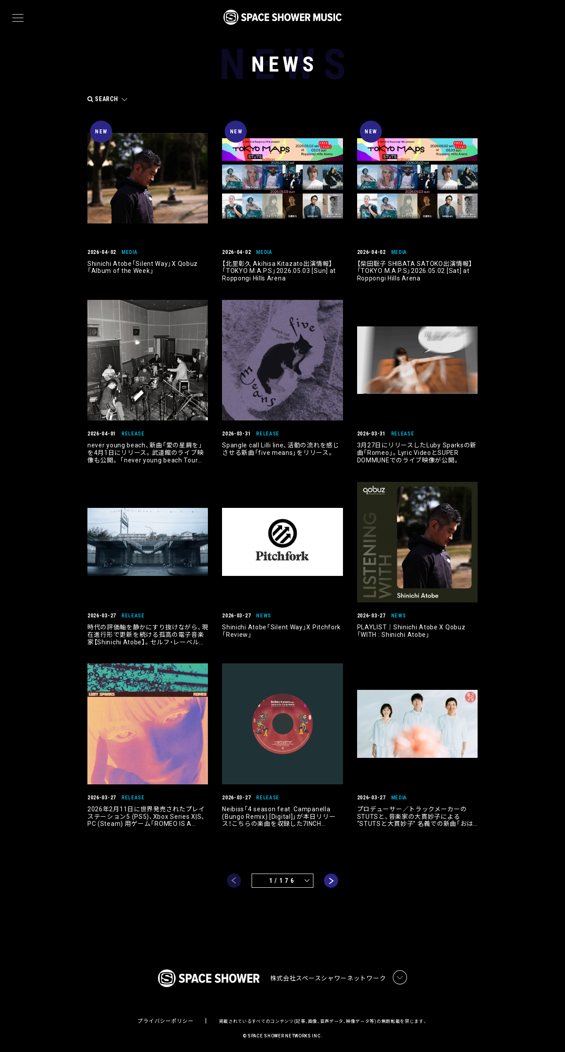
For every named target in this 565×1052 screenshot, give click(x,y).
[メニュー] (17, 18)
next (331, 878)
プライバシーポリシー (165, 1019)
